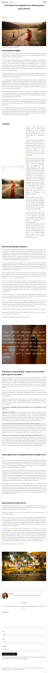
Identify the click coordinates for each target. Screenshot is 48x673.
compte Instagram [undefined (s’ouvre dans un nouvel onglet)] (15, 53)
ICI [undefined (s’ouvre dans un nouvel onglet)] (23, 543)
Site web (4, 646)
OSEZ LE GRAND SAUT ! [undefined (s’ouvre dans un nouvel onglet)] (19, 530)
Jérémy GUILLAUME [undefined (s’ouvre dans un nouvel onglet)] (14, 47)
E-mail (4, 638)
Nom (3, 631)
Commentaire (5, 612)
